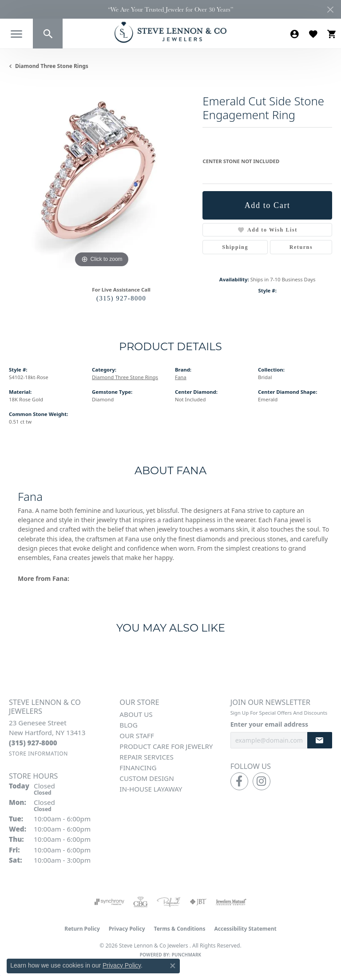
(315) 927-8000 (121, 298)
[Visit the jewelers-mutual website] (231, 901)
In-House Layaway (150, 788)
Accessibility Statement (245, 928)
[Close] (330, 9)
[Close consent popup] (172, 965)
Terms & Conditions (180, 928)
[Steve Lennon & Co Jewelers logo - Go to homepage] (170, 32)
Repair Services (146, 756)
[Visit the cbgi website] (140, 901)
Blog (128, 724)
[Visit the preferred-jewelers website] (169, 901)
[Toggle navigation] (16, 34)
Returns (301, 247)
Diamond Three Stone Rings (51, 66)
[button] (48, 33)
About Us (135, 714)
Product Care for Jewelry (166, 746)
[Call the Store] (33, 742)
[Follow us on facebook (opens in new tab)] (239, 781)
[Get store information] (38, 753)
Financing (137, 767)
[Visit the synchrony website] (109, 901)
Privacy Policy (127, 928)
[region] (101, 176)
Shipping (235, 247)
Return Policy (82, 928)
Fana (180, 377)
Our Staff (136, 735)
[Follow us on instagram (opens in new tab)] (261, 781)
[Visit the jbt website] (198, 901)
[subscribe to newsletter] (319, 740)
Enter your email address (269, 724)
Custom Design (146, 778)
